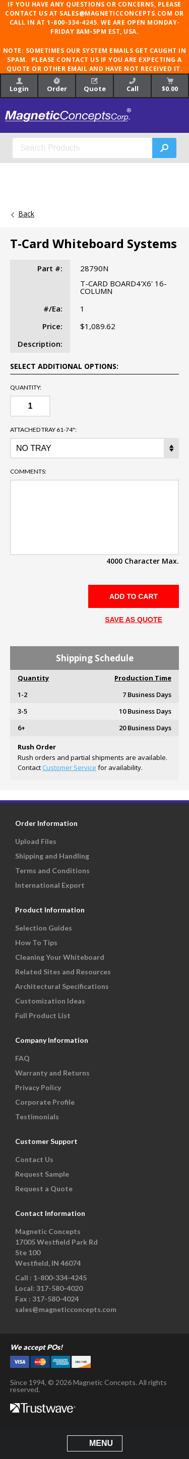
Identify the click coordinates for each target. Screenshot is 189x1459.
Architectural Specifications (62, 986)
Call (133, 85)
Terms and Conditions (52, 870)
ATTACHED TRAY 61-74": (43, 430)
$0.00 (170, 85)
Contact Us (34, 1159)
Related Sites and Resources (63, 971)
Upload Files (35, 841)
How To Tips (36, 942)
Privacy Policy (38, 1087)
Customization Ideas (50, 1000)
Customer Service (69, 767)
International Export (50, 885)
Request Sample (42, 1174)
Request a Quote (44, 1188)
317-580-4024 (55, 1298)
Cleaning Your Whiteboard (59, 957)
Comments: (28, 472)
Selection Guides (43, 928)
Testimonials (37, 1116)
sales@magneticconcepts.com (65, 1309)
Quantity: (25, 388)
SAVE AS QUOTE (133, 620)
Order (57, 85)
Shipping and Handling (52, 856)
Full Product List (43, 1015)
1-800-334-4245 (60, 1277)
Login (19, 85)
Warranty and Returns (52, 1072)
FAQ (22, 1058)
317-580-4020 (59, 1288)
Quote (95, 85)
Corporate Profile (45, 1102)
